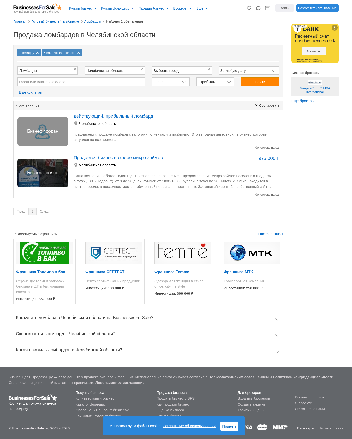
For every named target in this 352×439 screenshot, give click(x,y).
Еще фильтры (31, 92)
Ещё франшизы (270, 234)
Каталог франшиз (91, 404)
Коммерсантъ (331, 428)
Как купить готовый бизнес (98, 416)
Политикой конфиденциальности (303, 377)
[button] (249, 8)
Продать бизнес (151, 8)
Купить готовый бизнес (95, 398)
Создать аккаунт (251, 404)
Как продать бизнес (173, 404)
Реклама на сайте (310, 397)
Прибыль (207, 82)
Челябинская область (105, 70)
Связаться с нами (310, 409)
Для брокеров (249, 392)
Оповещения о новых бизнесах (102, 410)
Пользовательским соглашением (239, 377)
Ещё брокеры (302, 101)
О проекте (303, 403)
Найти (260, 82)
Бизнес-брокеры (170, 416)
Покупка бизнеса (90, 392)
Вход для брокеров (254, 398)
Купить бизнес (80, 8)
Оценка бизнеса (170, 410)
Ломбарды (28, 70)
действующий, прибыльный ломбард (113, 116)
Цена (159, 82)
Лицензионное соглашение (119, 382)
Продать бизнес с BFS (175, 398)
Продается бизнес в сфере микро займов (118, 157)
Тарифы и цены (251, 410)
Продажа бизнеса (171, 392)
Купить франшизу (115, 8)
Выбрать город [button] (166, 70)
